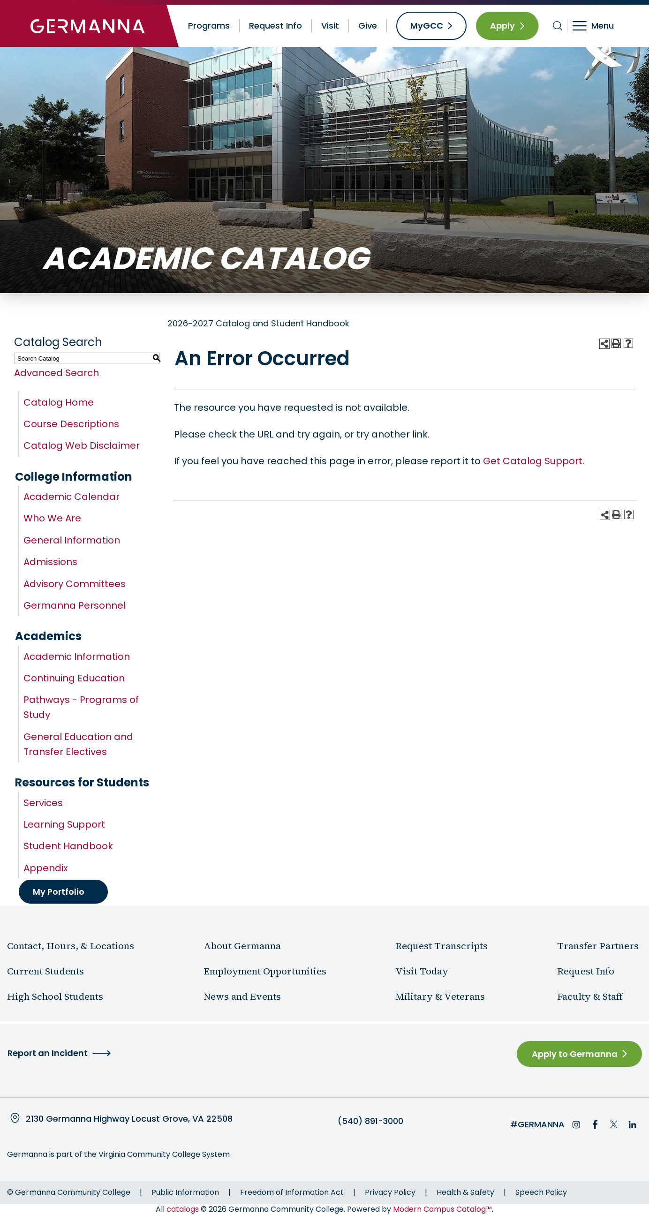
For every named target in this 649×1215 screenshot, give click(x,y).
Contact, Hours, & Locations (70, 945)
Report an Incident (48, 1053)
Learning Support (64, 824)
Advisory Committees (74, 583)
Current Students (45, 971)
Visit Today (421, 971)
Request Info (275, 25)
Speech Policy (541, 1192)
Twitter (614, 1124)
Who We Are (52, 518)
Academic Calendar (71, 496)
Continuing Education (74, 678)
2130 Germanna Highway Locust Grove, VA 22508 (129, 1118)
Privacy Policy (390, 1192)
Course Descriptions (71, 423)
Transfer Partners (598, 945)
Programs (209, 25)
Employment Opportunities (265, 971)
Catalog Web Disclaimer (81, 445)
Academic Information (76, 656)
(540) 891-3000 (370, 1121)
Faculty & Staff (590, 996)
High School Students (55, 996)
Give (367, 25)
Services (43, 802)
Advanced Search (56, 372)
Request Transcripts (441, 945)
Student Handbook (68, 846)
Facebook (595, 1124)
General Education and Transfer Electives (78, 744)
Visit (330, 25)
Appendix (45, 868)
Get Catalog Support (532, 461)
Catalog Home (58, 402)
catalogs (182, 1209)
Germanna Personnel (74, 605)
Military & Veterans (440, 996)
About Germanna (242, 945)
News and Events (242, 996)
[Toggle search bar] (557, 26)
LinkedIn (633, 1124)
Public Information (185, 1192)
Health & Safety (465, 1192)
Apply (502, 25)
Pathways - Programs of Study (81, 707)
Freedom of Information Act (292, 1192)
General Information (71, 540)
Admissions (50, 561)
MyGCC (426, 25)
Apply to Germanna (575, 1054)
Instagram (576, 1124)
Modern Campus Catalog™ (442, 1209)
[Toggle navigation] (599, 26)
